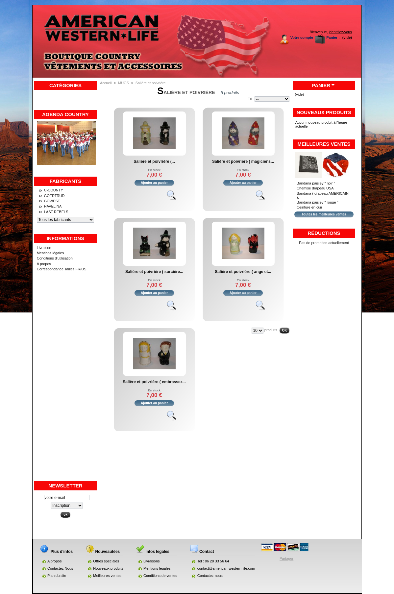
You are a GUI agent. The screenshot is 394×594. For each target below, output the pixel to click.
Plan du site (56, 576)
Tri (250, 98)
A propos (44, 264)
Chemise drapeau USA (315, 188)
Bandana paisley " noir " (316, 183)
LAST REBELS (56, 212)
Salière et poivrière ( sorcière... (154, 271)
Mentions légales (50, 253)
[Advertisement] (65, 382)
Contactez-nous (210, 576)
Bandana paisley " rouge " (317, 202)
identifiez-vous (340, 32)
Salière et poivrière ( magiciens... (243, 161)
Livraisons (151, 561)
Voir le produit (174, 198)
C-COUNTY (53, 190)
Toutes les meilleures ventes (324, 214)
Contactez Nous (60, 568)
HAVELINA (53, 206)
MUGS (123, 83)
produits (270, 330)
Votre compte (301, 37)
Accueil (105, 83)
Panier (321, 85)
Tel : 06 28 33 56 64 (213, 561)
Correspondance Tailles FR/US (61, 269)
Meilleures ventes (324, 144)
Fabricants (66, 181)
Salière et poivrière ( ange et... (243, 271)
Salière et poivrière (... (154, 161)
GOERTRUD (54, 196)
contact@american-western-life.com (226, 568)
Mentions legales (157, 568)
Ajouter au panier (154, 183)
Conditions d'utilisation (55, 258)
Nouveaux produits (324, 112)
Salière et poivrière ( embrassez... (154, 382)
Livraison (44, 248)
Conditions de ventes (160, 576)
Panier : (332, 37)
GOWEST (52, 201)
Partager (286, 558)
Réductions (324, 233)
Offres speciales (106, 561)
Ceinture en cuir (309, 207)
